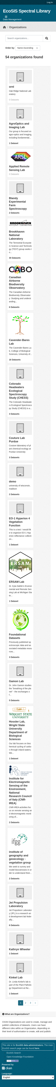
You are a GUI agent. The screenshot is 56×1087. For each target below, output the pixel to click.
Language (7, 1073)
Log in (50, 2)
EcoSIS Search (14, 1053)
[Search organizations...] (24, 38)
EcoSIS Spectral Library (26, 10)
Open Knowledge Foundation (20, 1057)
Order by (9, 48)
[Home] (4, 27)
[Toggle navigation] (6, 17)
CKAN (7, 1068)
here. (37, 1048)
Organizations (18, 27)
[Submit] (47, 38)
